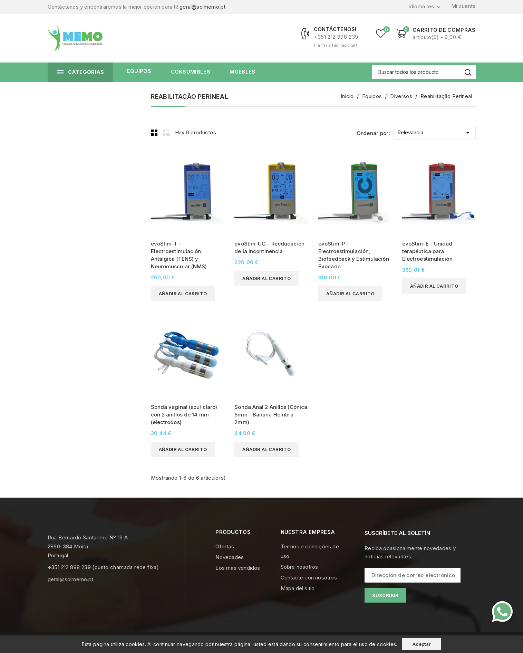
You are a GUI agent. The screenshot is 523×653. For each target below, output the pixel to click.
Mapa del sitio (298, 588)
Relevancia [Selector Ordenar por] (434, 131)
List (166, 132)
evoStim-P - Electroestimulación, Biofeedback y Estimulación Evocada (353, 255)
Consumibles (189, 71)
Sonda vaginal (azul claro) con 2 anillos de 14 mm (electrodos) (184, 414)
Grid (154, 132)
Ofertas (224, 546)
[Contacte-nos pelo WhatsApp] (502, 611)
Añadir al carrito (183, 293)
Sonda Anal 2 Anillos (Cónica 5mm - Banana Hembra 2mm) (270, 414)
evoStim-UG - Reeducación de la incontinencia (269, 247)
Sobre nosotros (299, 567)
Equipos (139, 71)
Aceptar (422, 644)
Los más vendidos (237, 568)
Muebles (241, 71)
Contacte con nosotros (309, 577)
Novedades (229, 557)
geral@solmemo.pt (202, 6)
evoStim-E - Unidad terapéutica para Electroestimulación (427, 251)
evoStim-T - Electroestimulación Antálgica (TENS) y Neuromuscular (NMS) (179, 255)
